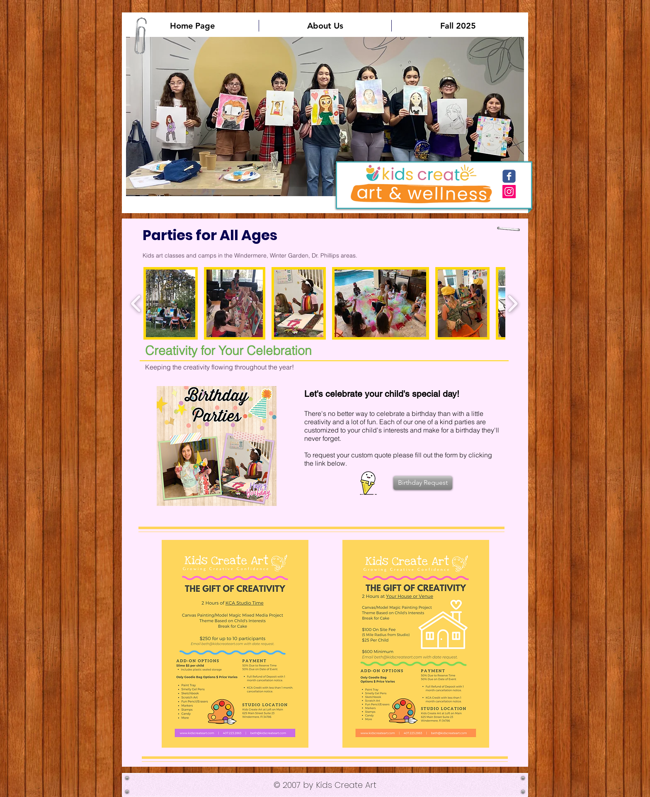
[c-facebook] (509, 176)
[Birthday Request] (422, 483)
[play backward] (136, 303)
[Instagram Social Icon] (509, 191)
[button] (325, 116)
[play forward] (512, 303)
